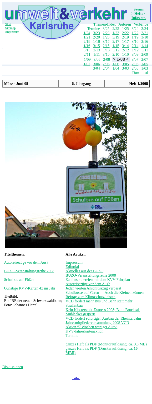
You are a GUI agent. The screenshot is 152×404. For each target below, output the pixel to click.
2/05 (135, 64)
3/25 (106, 29)
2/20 (96, 37)
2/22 (125, 33)
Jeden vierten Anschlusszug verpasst (93, 288)
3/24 (135, 29)
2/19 (125, 37)
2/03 (135, 68)
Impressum (12, 31)
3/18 (144, 37)
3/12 (115, 50)
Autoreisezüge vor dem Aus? (26, 262)
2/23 (106, 33)
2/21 (144, 33)
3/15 (96, 46)
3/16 (135, 41)
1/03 (144, 68)
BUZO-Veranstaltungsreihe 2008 (29, 271)
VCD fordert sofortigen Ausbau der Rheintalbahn (103, 318)
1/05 (144, 64)
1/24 (86, 33)
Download (140, 73)
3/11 (145, 50)
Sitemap (10, 28)
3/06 (96, 64)
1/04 (115, 68)
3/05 (125, 64)
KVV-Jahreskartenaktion (84, 331)
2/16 (144, 41)
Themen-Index (104, 24)
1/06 (115, 64)
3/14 (125, 46)
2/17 (115, 41)
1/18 (96, 41)
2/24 (144, 29)
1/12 (135, 50)
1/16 (86, 46)
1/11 (96, 54)
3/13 (87, 50)
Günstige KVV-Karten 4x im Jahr (29, 288)
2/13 (96, 50)
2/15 (106, 46)
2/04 (106, 68)
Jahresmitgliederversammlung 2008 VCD (97, 323)
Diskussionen (12, 367)
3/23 (96, 33)
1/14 (144, 46)
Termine (93, 29)
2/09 (144, 54)
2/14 (135, 46)
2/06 (106, 64)
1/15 (115, 46)
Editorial (72, 267)
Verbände (141, 24)
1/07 (86, 64)
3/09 (135, 54)
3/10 (106, 54)
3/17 (106, 41)
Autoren (124, 24)
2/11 (87, 54)
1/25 (125, 29)
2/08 (106, 59)
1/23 (115, 33)
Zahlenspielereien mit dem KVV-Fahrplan (98, 280)
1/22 (135, 33)
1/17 (125, 41)
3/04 (96, 68)
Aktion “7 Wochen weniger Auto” (91, 327)
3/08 (97, 59)
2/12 (125, 50)
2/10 (115, 54)
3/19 (115, 37)
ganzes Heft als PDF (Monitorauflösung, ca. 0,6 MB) (106, 344)
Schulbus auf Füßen (19, 280)
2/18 (86, 41)
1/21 (86, 37)
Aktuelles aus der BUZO (84, 271)
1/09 (87, 59)
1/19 (135, 37)
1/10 (125, 54)
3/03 (125, 68)
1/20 (106, 37)
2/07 (144, 59)
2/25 (115, 29)
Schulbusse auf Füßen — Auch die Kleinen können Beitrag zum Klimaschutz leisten (105, 294)
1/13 (106, 50)
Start (8, 24)
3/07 (135, 59)
